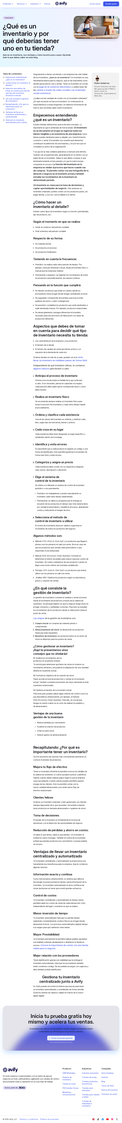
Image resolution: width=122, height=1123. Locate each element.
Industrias (35, 3)
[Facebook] (93, 1119)
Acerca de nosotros (109, 1090)
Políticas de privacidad (49, 1119)
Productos (8, 3)
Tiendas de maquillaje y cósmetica (87, 1103)
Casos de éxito (107, 1086)
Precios (47, 4)
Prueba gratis (111, 4)
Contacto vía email (109, 1094)
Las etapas (38, 618)
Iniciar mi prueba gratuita (60, 1038)
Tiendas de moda (89, 1077)
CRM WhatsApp (68, 1073)
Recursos (22, 3)
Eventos (104, 1077)
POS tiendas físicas (70, 1088)
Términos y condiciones (28, 1119)
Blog (103, 1081)
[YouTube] (107, 1119)
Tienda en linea (69, 1084)
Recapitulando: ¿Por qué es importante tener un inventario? (17, 106)
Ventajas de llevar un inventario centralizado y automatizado (16, 114)
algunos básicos (41, 368)
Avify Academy (107, 1073)
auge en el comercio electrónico (55, 87)
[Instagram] (112, 1119)
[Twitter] (116, 1119)
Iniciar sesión (95, 4)
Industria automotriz (90, 1073)
